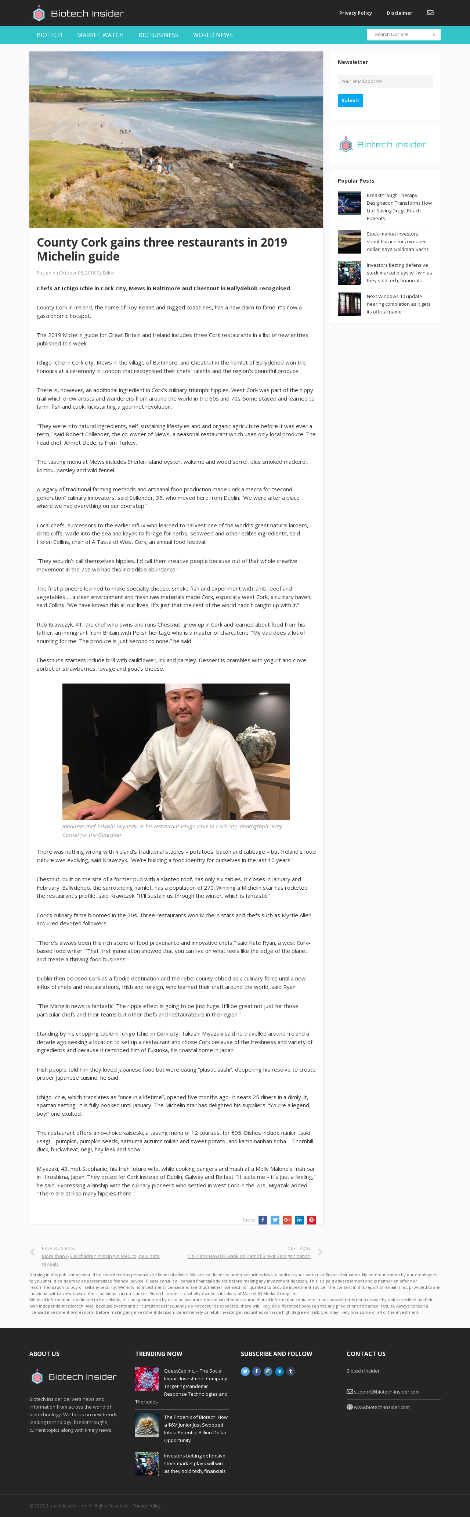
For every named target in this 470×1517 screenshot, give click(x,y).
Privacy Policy (355, 13)
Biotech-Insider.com (66, 1506)
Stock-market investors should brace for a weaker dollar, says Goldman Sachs (398, 241)
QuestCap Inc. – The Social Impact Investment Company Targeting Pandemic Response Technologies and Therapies (181, 1386)
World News (213, 35)
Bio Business (158, 35)
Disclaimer (399, 13)
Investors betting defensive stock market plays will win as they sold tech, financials (399, 273)
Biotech (49, 35)
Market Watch (100, 35)
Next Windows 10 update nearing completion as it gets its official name (399, 304)
